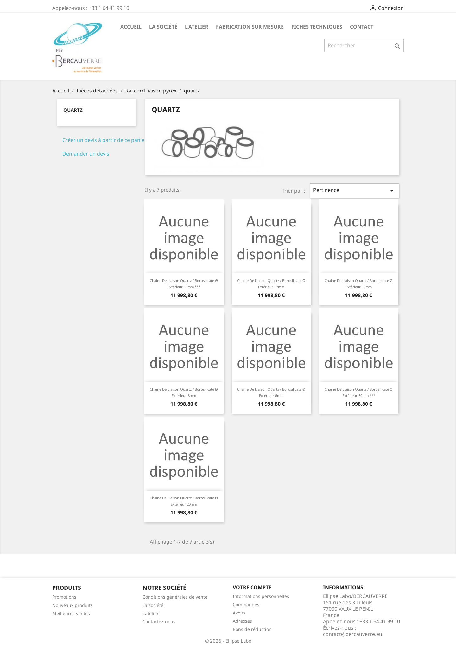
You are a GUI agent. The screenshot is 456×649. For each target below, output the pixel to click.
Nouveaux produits (72, 605)
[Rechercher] (364, 45)
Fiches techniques (316, 26)
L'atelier (196, 26)
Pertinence (354, 190)
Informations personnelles (261, 596)
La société (163, 26)
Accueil (131, 26)
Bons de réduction (252, 629)
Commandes (246, 604)
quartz (73, 110)
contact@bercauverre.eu (352, 634)
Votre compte (252, 587)
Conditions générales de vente (174, 597)
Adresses (242, 621)
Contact (361, 26)
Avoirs (239, 613)
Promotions (64, 597)
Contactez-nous (158, 622)
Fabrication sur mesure (250, 26)
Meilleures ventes (71, 613)
